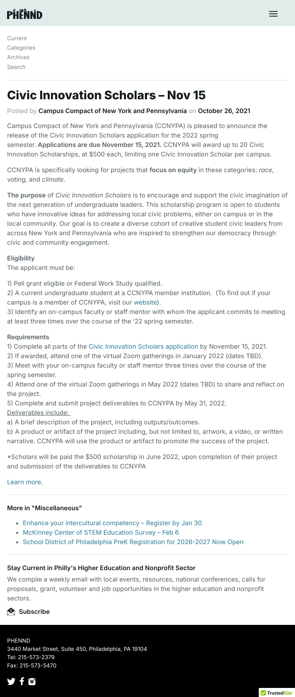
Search (16, 67)
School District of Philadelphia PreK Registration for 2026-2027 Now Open (133, 542)
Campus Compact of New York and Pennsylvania (113, 111)
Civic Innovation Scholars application (143, 346)
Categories (21, 48)
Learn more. (25, 482)
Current (17, 38)
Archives (18, 57)
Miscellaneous (57, 508)
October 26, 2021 (224, 111)
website (145, 302)
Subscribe (28, 611)
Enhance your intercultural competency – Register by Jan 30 (112, 523)
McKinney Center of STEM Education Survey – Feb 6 (101, 532)
